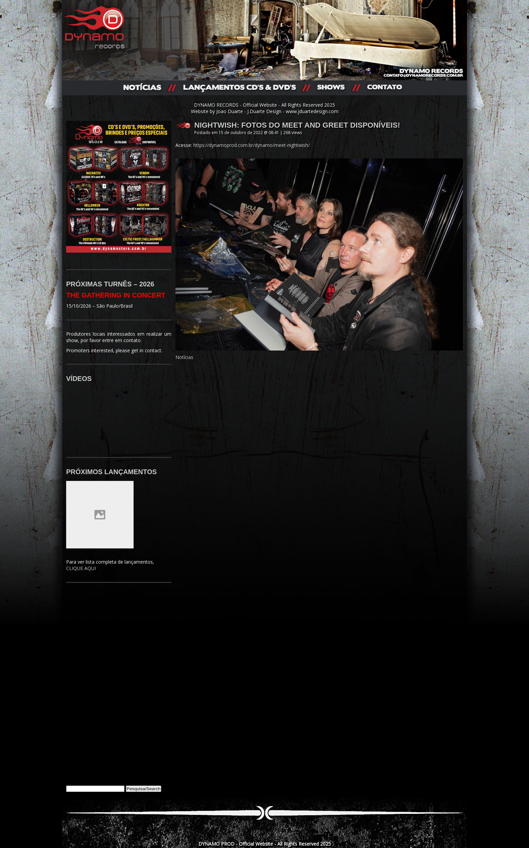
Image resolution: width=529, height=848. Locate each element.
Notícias (184, 357)
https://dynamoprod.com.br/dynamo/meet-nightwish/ (251, 145)
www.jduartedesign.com (312, 111)
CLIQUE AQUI (81, 568)
